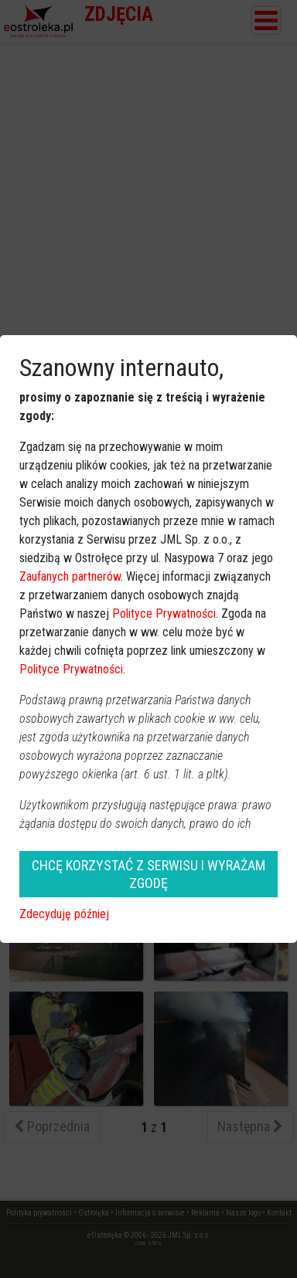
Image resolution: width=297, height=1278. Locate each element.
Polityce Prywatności (164, 613)
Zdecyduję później (64, 914)
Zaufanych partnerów (70, 576)
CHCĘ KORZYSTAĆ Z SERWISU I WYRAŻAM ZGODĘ (148, 874)
